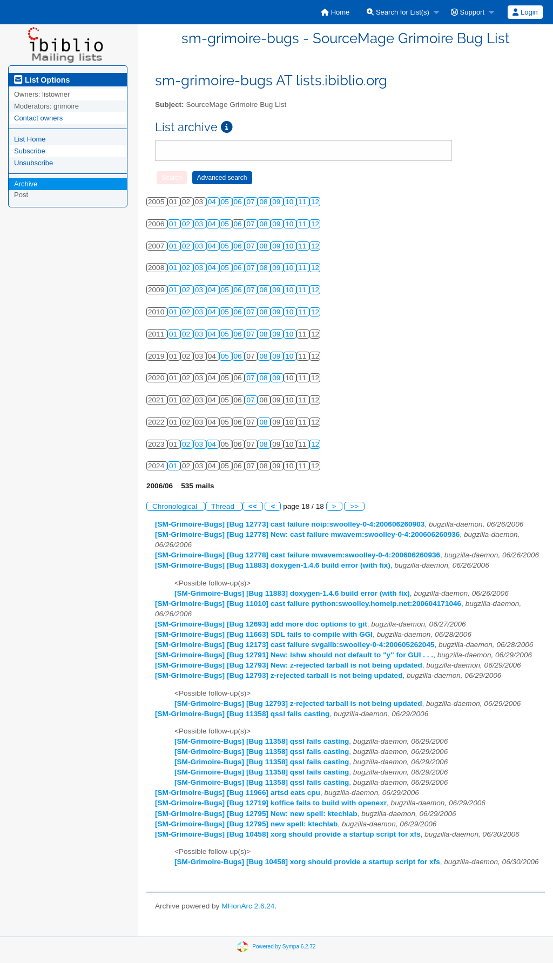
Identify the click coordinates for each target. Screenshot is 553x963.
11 (303, 202)
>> (354, 506)
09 (277, 202)
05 (226, 202)
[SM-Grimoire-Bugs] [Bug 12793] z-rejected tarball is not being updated (278, 675)
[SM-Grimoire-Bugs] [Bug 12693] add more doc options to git (261, 624)
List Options (42, 80)
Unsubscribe (33, 163)
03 (200, 224)
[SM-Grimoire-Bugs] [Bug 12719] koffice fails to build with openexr (271, 803)
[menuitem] (335, 12)
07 (251, 202)
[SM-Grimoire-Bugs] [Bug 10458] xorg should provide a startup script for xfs (288, 834)
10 (290, 202)
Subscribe (29, 151)
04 (213, 202)
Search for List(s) (398, 12)
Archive (25, 184)
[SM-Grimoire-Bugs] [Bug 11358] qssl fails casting (242, 714)
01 (174, 224)
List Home (30, 139)
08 (264, 202)
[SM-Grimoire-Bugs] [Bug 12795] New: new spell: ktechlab (256, 814)
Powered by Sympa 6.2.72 (283, 946)
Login (524, 12)
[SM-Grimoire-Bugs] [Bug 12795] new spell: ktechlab (246, 824)
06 (239, 202)
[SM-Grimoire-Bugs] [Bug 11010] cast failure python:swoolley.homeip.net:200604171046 (308, 604)
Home (335, 12)
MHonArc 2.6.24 (247, 906)
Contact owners (38, 118)
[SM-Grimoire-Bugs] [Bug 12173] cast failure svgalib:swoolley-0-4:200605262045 (295, 645)
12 (315, 202)
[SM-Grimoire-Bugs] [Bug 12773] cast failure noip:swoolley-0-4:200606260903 (289, 524)
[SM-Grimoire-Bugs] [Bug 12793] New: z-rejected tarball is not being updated (288, 665)
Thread (224, 506)
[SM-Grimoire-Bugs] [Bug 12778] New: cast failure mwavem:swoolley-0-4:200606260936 (307, 534)
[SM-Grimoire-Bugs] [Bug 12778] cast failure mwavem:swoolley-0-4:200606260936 (297, 555)
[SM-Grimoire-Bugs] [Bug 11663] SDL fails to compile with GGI (264, 634)
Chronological (175, 506)
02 (187, 224)
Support (467, 12)
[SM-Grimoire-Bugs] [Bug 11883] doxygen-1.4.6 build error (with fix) (272, 565)
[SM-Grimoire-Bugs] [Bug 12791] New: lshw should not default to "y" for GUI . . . (294, 655)
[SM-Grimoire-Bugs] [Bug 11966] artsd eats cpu (237, 793)
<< (252, 506)
